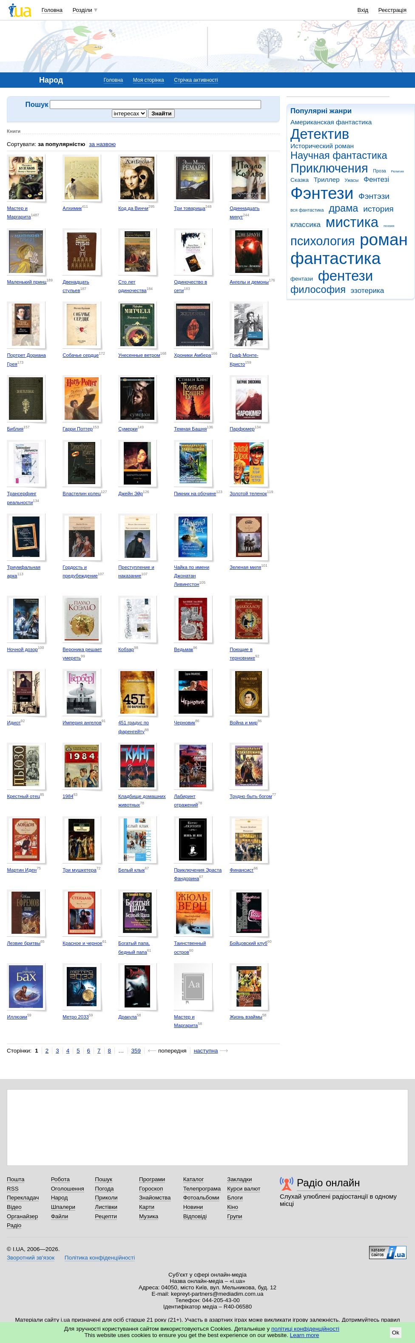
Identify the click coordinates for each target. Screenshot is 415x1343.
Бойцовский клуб (248, 943)
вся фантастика (307, 209)
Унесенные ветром (139, 355)
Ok (395, 1332)
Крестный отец (23, 796)
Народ (59, 1197)
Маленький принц (26, 281)
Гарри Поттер (78, 428)
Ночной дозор (22, 649)
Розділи (82, 10)
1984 (68, 796)
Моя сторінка (148, 80)
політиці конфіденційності (305, 1329)
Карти (146, 1207)
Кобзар (126, 649)
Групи (234, 1216)
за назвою (102, 144)
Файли (59, 1216)
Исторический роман (322, 145)
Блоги (235, 1197)
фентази (301, 278)
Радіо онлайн (328, 1182)
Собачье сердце (81, 355)
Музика (148, 1216)
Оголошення (67, 1188)
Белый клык (131, 869)
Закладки (239, 1179)
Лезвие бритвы (23, 943)
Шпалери (63, 1207)
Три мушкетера (79, 869)
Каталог (193, 1179)
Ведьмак (183, 649)
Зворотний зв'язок (30, 1257)
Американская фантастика (331, 122)
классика (305, 225)
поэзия (389, 226)
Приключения (329, 168)
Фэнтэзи (373, 196)
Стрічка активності (196, 80)
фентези (345, 276)
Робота (60, 1179)
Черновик (184, 722)
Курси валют (243, 1188)
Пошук (103, 1179)
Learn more (304, 1335)
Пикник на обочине (195, 493)
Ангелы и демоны (249, 281)
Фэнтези (321, 193)
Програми (152, 1179)
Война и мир (244, 722)
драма (343, 208)
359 (136, 1050)
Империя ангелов (82, 722)
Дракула (127, 1016)
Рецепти (106, 1216)
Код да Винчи (133, 208)
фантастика (335, 258)
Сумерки (127, 428)
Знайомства (155, 1197)
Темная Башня (190, 428)
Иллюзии (17, 1016)
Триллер (327, 179)
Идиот (13, 722)
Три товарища (189, 208)
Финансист (241, 869)
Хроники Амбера (192, 355)
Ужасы (351, 180)
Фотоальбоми (201, 1197)
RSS (13, 1188)
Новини (193, 1207)
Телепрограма (202, 1188)
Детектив (319, 134)
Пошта (15, 1179)
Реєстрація (392, 10)
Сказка (299, 180)
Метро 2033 (75, 1016)
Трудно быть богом (251, 796)
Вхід (363, 10)
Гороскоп (151, 1188)
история (378, 208)
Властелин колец (82, 493)
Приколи (106, 1197)
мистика (352, 222)
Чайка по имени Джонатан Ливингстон (191, 576)
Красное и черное (82, 943)
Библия (15, 428)
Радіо (14, 1225)
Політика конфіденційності (100, 1257)
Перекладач (23, 1197)
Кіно (232, 1207)
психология (322, 241)
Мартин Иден (22, 869)
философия (318, 289)
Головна (52, 10)
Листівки (106, 1207)
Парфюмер (242, 428)
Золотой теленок (248, 493)
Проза (379, 170)
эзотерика (367, 291)
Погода (104, 1188)
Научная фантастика (338, 155)
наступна (206, 1050)
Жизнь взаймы (246, 1016)
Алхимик (72, 208)
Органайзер (22, 1216)
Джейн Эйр (130, 493)
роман (384, 239)
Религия (397, 171)
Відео (14, 1207)
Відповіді (195, 1216)
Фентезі (376, 179)
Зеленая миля (245, 567)
